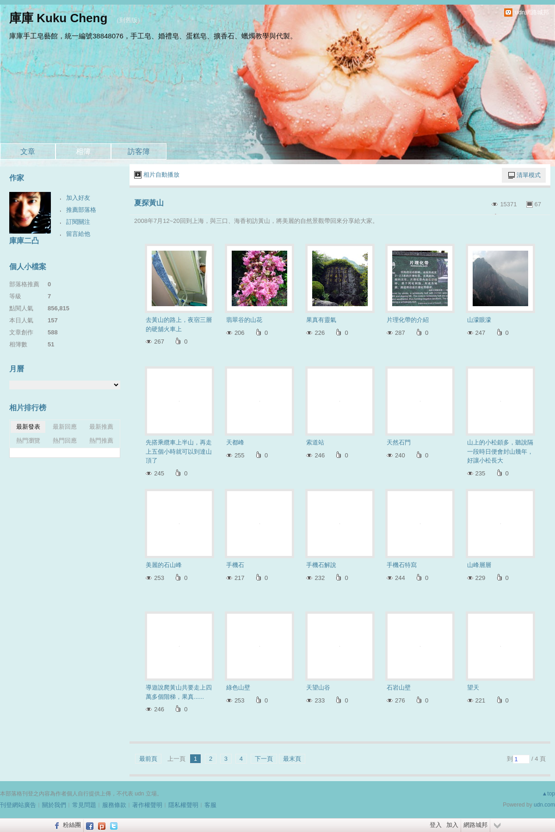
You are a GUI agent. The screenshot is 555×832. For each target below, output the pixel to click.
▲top (548, 793)
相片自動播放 (161, 174)
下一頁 (264, 758)
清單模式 (529, 175)
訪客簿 (139, 151)
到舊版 (128, 20)
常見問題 (84, 804)
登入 (436, 824)
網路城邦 (475, 824)
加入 (452, 824)
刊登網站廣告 (18, 804)
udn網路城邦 (532, 12)
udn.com (544, 804)
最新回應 (65, 426)
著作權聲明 (147, 804)
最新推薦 (101, 426)
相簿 (83, 151)
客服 (210, 804)
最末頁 (292, 758)
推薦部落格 (81, 209)
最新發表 (28, 426)
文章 (27, 151)
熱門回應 (65, 440)
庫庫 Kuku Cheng (58, 18)
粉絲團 (72, 824)
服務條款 (114, 804)
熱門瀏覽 (28, 440)
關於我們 (54, 804)
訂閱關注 (78, 221)
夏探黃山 (149, 203)
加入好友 (78, 197)
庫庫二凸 (24, 241)
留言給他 (78, 233)
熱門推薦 (101, 440)
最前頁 (148, 758)
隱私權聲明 (183, 804)
